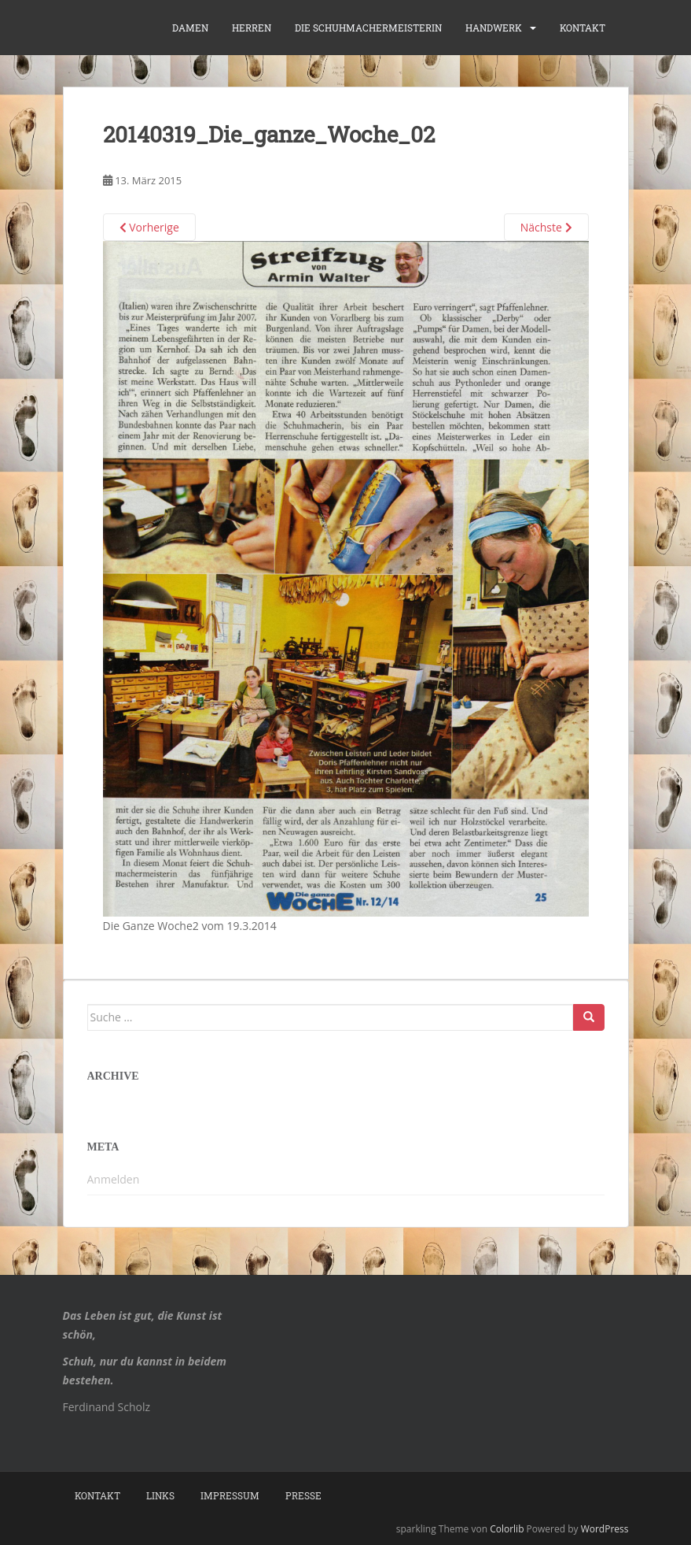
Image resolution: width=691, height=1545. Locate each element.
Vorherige (149, 227)
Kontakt (582, 27)
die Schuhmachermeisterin (368, 27)
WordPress (605, 1529)
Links (160, 1495)
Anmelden (113, 1179)
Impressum (229, 1495)
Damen (190, 27)
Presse (303, 1495)
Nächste (546, 227)
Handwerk (493, 27)
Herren (251, 27)
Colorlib (507, 1529)
